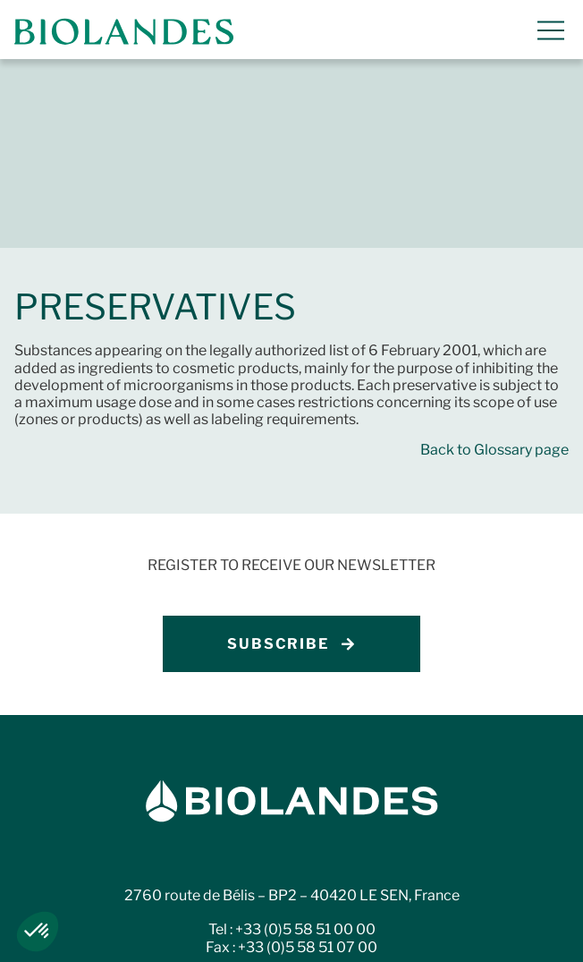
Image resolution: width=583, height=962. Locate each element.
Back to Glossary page (494, 260)
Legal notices (119, 917)
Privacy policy (246, 917)
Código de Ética (414, 934)
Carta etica (292, 934)
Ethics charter (169, 934)
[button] (37, 931)
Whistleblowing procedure (419, 917)
